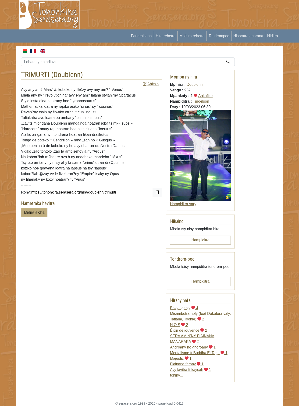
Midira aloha (34, 212)
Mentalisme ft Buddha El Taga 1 (199, 353)
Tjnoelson (201, 101)
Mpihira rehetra (192, 36)
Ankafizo (205, 96)
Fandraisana (141, 36)
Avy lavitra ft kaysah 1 (190, 370)
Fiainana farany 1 (187, 364)
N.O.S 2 (179, 325)
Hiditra (272, 36)
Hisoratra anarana (248, 36)
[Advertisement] (171, 10)
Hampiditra (200, 240)
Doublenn (67, 74)
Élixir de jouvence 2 (188, 330)
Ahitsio (151, 84)
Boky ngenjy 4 (184, 308)
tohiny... (176, 375)
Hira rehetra (165, 36)
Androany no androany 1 (193, 347)
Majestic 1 (181, 358)
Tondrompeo (219, 36)
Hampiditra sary (183, 204)
